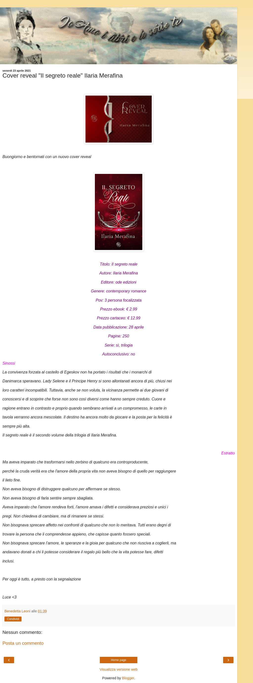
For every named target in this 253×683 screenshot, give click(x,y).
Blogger (128, 678)
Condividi (13, 619)
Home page (118, 660)
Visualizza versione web (118, 669)
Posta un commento (22, 643)
